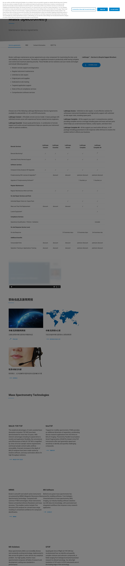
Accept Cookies (114, 9)
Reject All (102, 9)
